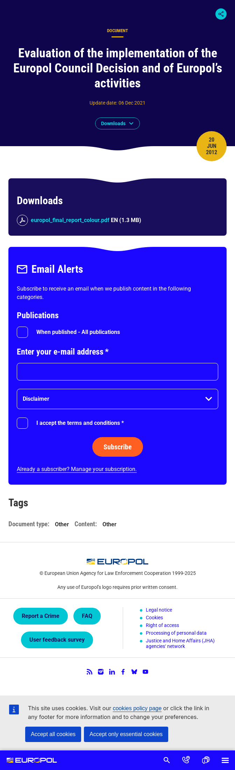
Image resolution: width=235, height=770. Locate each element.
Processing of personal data (176, 633)
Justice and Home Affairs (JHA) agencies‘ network (180, 643)
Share (221, 14)
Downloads (113, 123)
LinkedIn (112, 671)
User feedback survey (57, 639)
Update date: (103, 103)
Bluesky (134, 671)
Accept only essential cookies (126, 734)
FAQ (87, 616)
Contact (186, 760)
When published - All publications (78, 332)
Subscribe (118, 447)
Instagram (100, 671)
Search (166, 760)
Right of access (162, 625)
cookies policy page (137, 708)
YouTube (145, 671)
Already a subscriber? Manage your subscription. (77, 469)
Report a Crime (40, 616)
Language (205, 760)
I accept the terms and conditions (80, 423)
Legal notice (159, 610)
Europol (32, 760)
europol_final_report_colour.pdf (70, 220)
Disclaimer (36, 398)
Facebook (123, 671)
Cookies (154, 617)
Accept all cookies (53, 734)
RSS (89, 671)
